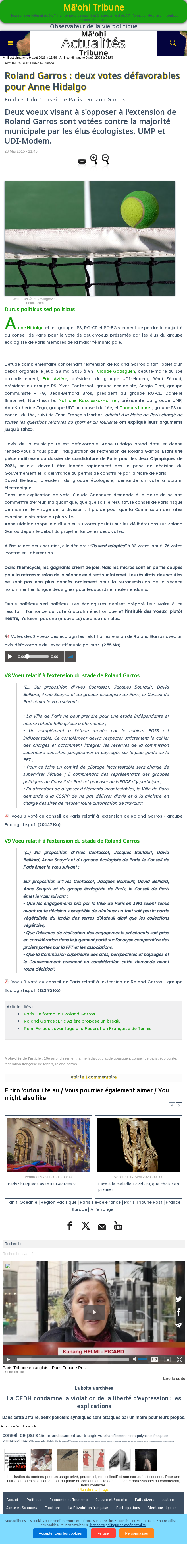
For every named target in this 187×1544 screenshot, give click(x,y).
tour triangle (86, 1435)
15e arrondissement (57, 1435)
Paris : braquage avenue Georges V (42, 1184)
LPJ (69, 1441)
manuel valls (39, 1441)
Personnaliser (136, 1533)
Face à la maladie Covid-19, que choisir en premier (138, 1187)
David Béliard (149, 1441)
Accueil (10, 63)
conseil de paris (144, 1058)
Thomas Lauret (136, 407)
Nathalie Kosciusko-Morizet (88, 400)
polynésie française (152, 1436)
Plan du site (88, 1489)
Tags (105, 1489)
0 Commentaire (13, 1371)
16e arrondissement (60, 1058)
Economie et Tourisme (68, 1500)
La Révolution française (88, 1508)
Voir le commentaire (93, 1077)
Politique (34, 1500)
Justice (168, 1500)
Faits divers (144, 1500)
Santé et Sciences (21, 1508)
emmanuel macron (18, 1440)
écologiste (168, 1058)
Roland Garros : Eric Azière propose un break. (72, 1021)
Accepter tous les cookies (60, 1533)
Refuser (103, 1533)
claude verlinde (106, 1441)
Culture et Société (111, 1500)
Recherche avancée (19, 1254)
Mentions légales (161, 1508)
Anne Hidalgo (24, 327)
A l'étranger (102, 1209)
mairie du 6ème (77, 1441)
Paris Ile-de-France (38, 63)
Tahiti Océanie (22, 1202)
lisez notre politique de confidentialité (118, 1525)
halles (156, 1441)
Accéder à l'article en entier (19, 1426)
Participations (128, 1508)
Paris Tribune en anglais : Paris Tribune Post (45, 1367)
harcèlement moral (121, 1436)
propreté (87, 1441)
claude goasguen (116, 1058)
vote (102, 1435)
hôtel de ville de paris (56, 1441)
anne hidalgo (88, 1058)
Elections (53, 1508)
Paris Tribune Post (143, 1202)
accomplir (127, 1441)
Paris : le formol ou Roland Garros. (60, 1014)
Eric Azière (55, 378)
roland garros (66, 1064)
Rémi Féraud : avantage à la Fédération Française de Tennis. (88, 1028)
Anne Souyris (118, 1441)
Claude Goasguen (116, 371)
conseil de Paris (137, 1441)
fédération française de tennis (29, 1064)
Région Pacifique (59, 1202)
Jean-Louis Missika (166, 1441)
